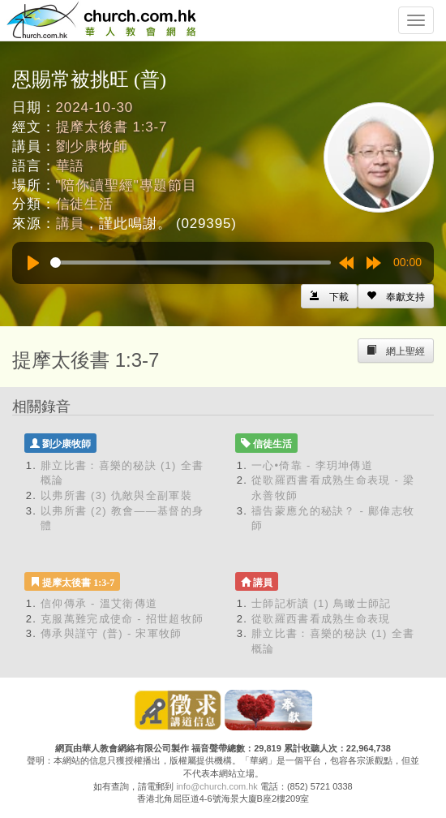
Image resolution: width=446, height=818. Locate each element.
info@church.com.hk (216, 786)
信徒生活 (85, 204)
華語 (70, 166)
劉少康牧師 (92, 146)
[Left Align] (396, 296)
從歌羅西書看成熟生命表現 (321, 619)
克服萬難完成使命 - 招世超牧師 (122, 619)
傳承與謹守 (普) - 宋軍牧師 (111, 633)
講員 (70, 223)
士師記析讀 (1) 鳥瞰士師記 (321, 603)
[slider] (190, 262)
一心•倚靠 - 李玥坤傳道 (312, 465)
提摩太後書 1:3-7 (112, 127)
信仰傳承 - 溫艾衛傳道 (99, 603)
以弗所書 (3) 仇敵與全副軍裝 (116, 495)
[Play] (33, 263)
